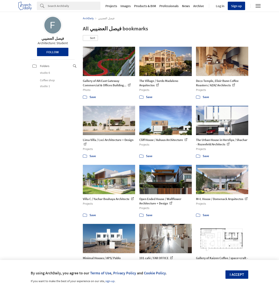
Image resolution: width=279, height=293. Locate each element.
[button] (90, 38)
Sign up (236, 6)
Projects (111, 6)
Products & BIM (145, 6)
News (186, 6)
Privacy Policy (124, 273)
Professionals (169, 6)
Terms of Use (100, 273)
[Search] (74, 6)
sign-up (110, 281)
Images (125, 6)
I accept (237, 274)
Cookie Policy (155, 273)
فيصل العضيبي (52, 38)
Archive (198, 6)
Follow (52, 52)
